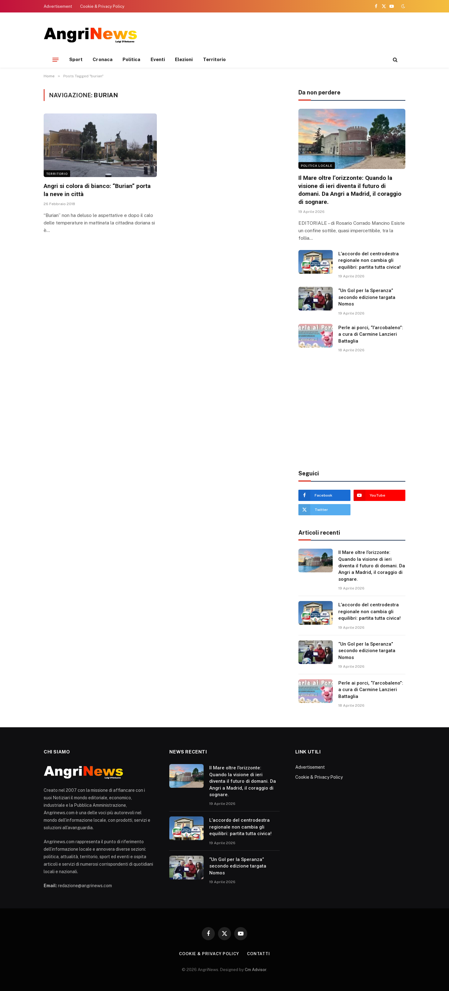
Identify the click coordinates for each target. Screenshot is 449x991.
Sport (76, 59)
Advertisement (58, 6)
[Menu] (55, 59)
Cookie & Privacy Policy (102, 6)
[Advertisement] (291, 34)
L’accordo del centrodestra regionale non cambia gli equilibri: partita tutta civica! (369, 260)
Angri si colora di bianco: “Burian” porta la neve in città (97, 190)
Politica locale (316, 165)
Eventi (158, 59)
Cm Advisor (255, 969)
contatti (258, 953)
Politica (132, 59)
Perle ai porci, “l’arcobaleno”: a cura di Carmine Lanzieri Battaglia (370, 334)
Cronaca (103, 59)
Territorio (214, 59)
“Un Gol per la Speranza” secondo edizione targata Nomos (366, 297)
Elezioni (184, 59)
